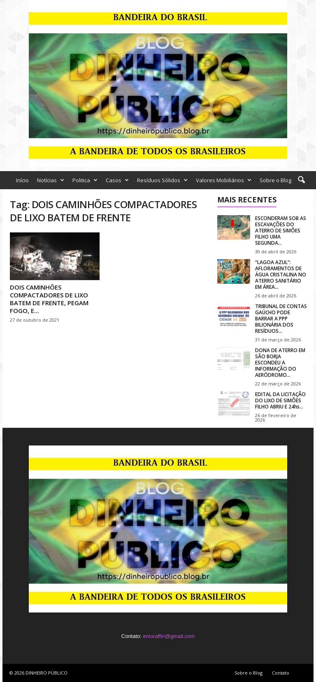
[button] (301, 180)
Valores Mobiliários (223, 180)
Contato (280, 673)
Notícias (50, 180)
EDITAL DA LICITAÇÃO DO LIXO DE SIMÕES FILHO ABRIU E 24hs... (280, 400)
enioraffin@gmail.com (169, 636)
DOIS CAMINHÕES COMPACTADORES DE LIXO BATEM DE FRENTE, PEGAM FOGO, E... (49, 299)
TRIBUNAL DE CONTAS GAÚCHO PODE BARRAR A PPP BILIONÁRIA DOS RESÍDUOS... (281, 318)
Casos (117, 180)
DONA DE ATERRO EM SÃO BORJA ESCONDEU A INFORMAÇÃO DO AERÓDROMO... (280, 362)
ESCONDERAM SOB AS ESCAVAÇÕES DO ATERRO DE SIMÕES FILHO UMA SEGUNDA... (280, 230)
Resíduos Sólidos (162, 180)
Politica (85, 180)
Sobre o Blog (275, 180)
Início (22, 180)
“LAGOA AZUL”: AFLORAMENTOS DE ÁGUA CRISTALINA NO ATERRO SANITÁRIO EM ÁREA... (280, 274)
